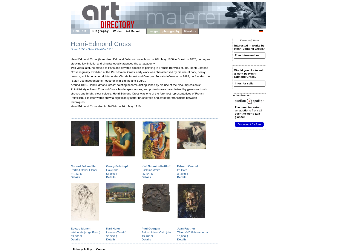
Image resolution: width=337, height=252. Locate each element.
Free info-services (247, 55)
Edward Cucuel (187, 166)
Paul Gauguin (151, 228)
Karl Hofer (113, 228)
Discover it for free (249, 124)
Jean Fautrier (186, 228)
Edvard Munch (80, 228)
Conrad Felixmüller (84, 166)
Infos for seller (245, 83)
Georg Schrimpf (117, 166)
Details (75, 177)
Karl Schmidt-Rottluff (156, 166)
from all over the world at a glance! (248, 112)
